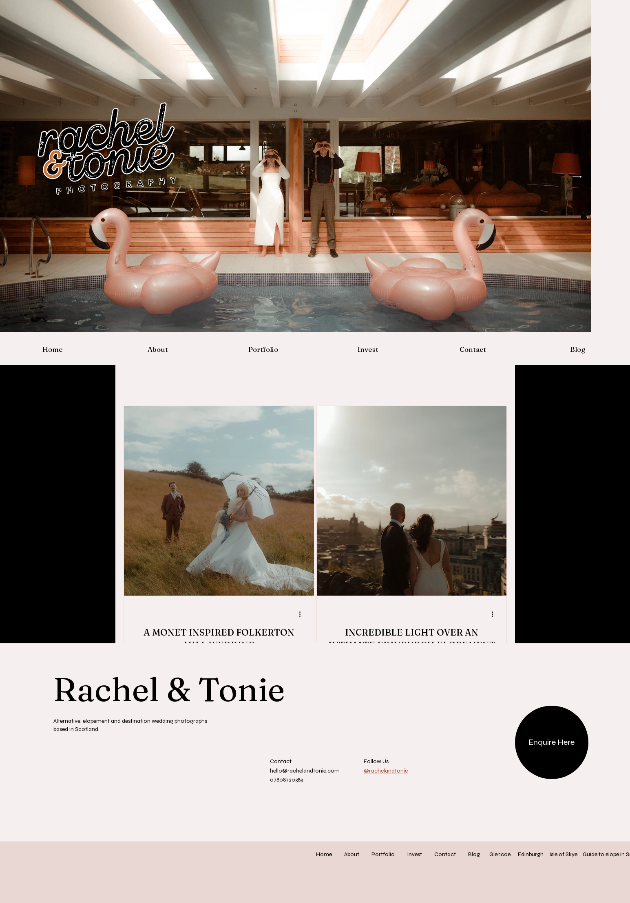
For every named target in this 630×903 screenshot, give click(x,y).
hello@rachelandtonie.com (305, 770)
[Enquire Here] (551, 742)
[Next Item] (577, 176)
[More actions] (303, 614)
